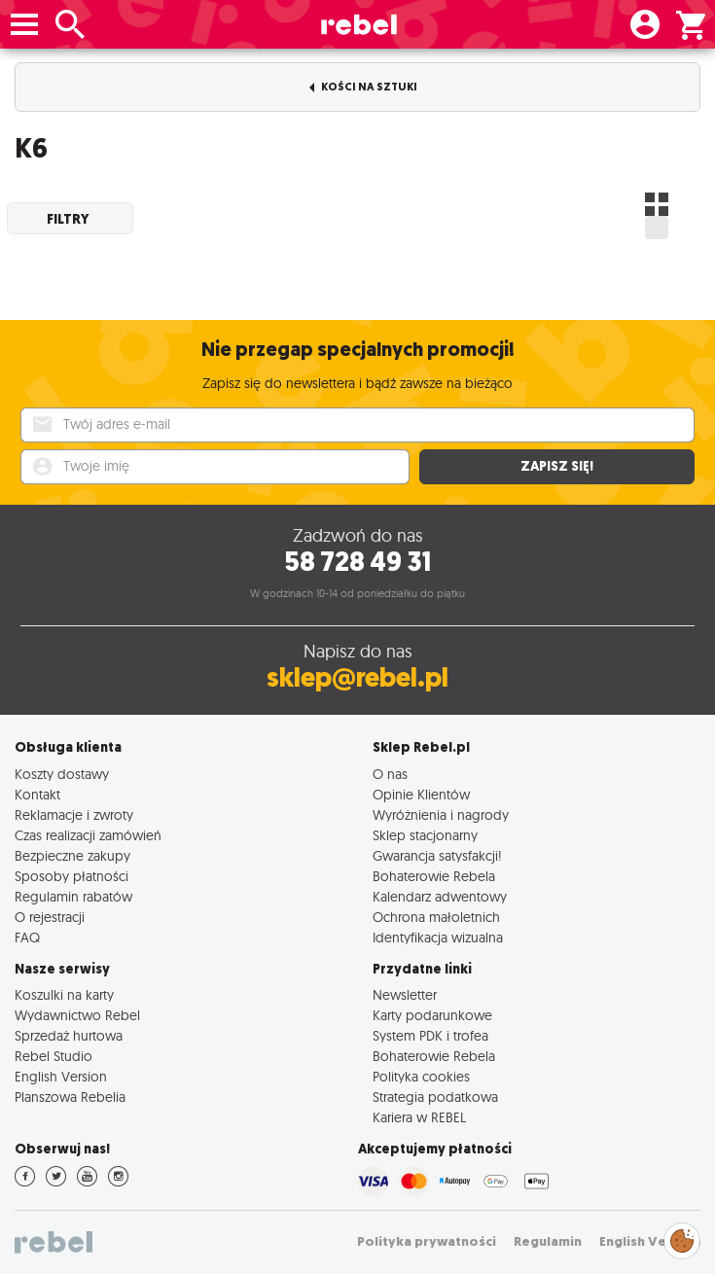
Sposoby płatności (71, 875)
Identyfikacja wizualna (438, 937)
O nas (390, 773)
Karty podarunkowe (432, 1015)
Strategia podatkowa (435, 1096)
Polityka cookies (421, 1076)
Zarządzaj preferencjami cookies (682, 1237)
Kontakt (37, 794)
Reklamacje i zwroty (74, 814)
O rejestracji (50, 916)
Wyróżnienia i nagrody (441, 814)
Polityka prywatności (426, 1241)
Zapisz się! (556, 466)
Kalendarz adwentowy (440, 896)
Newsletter (405, 994)
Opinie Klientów (421, 794)
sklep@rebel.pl (357, 677)
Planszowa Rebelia (70, 1096)
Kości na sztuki (363, 87)
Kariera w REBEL (419, 1117)
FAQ (27, 937)
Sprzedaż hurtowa (69, 1035)
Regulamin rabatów (73, 896)
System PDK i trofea (430, 1035)
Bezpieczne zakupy (72, 855)
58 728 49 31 (357, 562)
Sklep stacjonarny (425, 835)
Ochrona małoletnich (436, 916)
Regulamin (548, 1241)
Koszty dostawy (62, 773)
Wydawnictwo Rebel (77, 1015)
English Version (61, 1076)
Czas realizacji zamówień (88, 835)
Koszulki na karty (64, 994)
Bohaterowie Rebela (434, 875)
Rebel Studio (53, 1055)
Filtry (68, 219)
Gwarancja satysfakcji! (437, 855)
